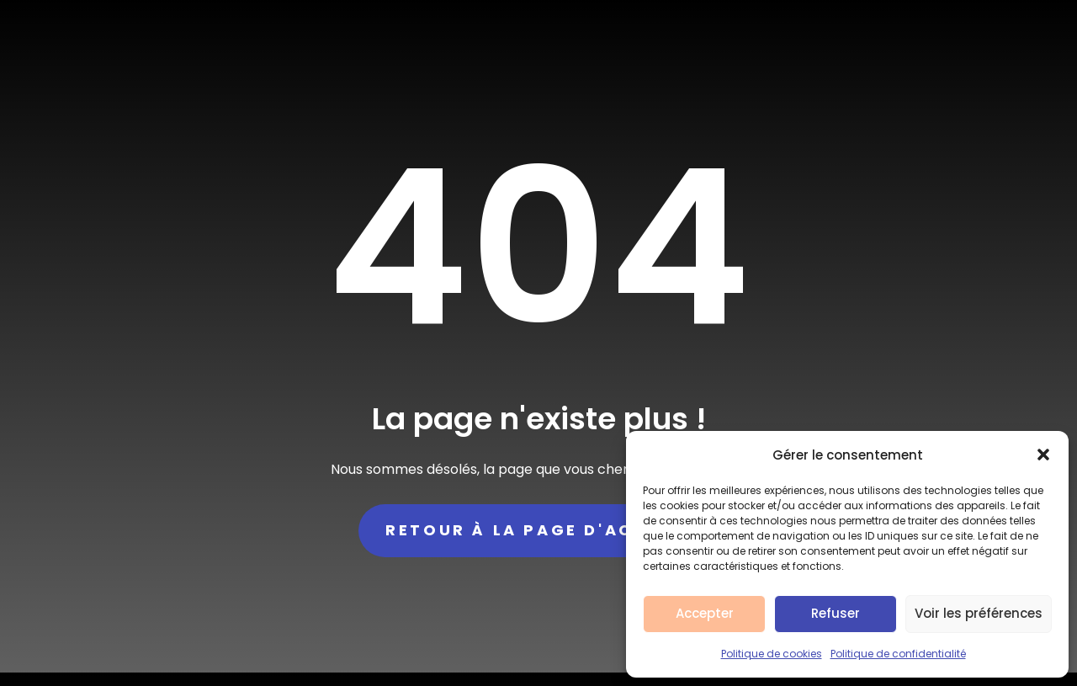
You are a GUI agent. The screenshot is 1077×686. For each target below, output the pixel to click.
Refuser (835, 613)
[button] (1043, 454)
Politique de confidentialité (898, 653)
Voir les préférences (979, 613)
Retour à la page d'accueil (538, 529)
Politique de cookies (771, 653)
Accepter (705, 613)
